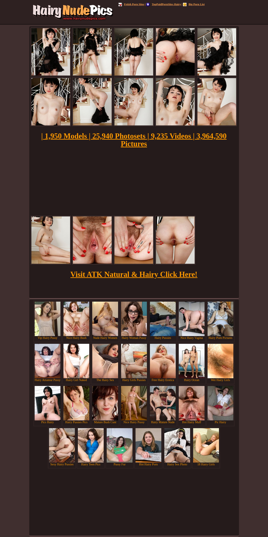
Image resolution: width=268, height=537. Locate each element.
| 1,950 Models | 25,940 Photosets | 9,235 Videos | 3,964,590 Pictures (133, 140)
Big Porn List (194, 4)
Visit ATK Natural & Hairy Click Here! (133, 274)
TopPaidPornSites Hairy (163, 4)
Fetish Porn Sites (131, 4)
